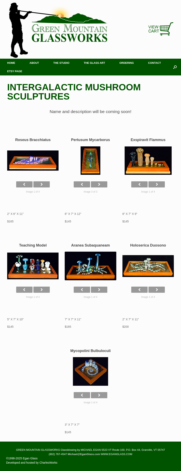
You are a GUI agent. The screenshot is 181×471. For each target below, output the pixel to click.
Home (11, 62)
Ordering (126, 62)
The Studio (61, 62)
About (34, 62)
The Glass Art (94, 62)
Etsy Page (14, 71)
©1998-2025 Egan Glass (22, 458)
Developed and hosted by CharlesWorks (31, 462)
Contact (154, 62)
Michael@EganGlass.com (84, 454)
